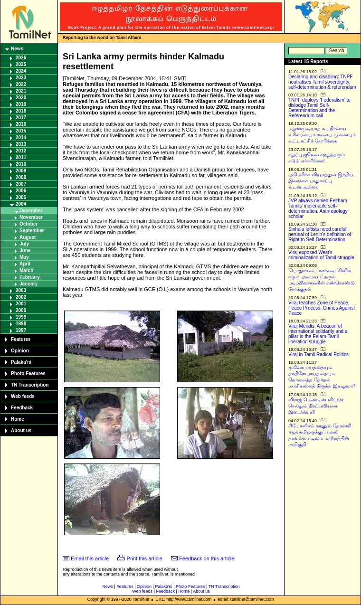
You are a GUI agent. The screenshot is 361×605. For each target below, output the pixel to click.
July (24, 243)
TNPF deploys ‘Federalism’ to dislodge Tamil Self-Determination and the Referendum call (319, 107)
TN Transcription (29, 385)
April (24, 263)
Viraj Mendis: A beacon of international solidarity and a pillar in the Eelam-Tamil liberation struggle (318, 333)
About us (21, 430)
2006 (21, 190)
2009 (21, 170)
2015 (21, 130)
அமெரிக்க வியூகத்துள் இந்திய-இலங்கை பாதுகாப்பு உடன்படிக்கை (321, 180)
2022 (21, 84)
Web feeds (23, 396)
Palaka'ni (21, 362)
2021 (21, 91)
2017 (21, 117)
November (31, 217)
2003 (21, 290)
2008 (21, 177)
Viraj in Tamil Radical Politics (318, 354)
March (26, 270)
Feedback (22, 407)
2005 (21, 197)
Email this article (90, 558)
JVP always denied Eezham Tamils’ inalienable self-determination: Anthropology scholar (318, 208)
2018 (21, 110)
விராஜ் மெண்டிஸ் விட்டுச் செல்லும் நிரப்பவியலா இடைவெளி (316, 406)
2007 (21, 184)
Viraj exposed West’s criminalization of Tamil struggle (321, 255)
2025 (21, 64)
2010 (21, 164)
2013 (21, 144)
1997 (21, 330)
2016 (21, 124)
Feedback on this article (206, 558)
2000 (21, 310)
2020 (21, 97)
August (27, 237)
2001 (21, 303)
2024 (21, 71)
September (31, 230)
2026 (21, 57)
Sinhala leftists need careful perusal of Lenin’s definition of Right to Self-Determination (319, 234)
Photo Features (28, 373)
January (28, 283)
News (17, 48)
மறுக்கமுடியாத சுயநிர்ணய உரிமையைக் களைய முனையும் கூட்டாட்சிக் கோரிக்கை (322, 134)
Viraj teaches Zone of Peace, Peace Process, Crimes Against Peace (321, 308)
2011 (21, 157)
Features (21, 339)
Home (17, 419)
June (24, 250)
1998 (21, 323)
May (23, 257)
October (28, 224)
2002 (21, 297)
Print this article (144, 558)
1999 (21, 317)
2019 (21, 104)
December (30, 210)
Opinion (20, 350)
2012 (21, 150)
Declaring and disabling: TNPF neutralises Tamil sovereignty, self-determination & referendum (322, 82)
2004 (21, 204)
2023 (21, 77)
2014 (21, 137)
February (29, 277)
